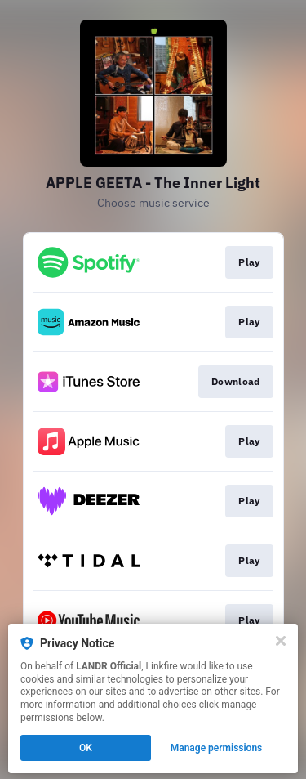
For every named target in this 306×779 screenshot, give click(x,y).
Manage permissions (217, 748)
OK (85, 748)
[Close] (281, 641)
